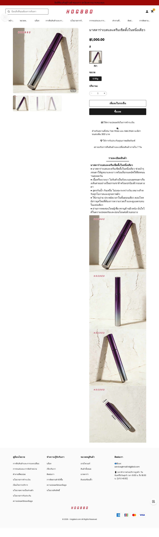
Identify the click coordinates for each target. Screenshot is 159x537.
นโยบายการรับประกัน (76, 20)
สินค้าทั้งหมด (86, 469)
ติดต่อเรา (130, 20)
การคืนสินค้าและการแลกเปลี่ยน (54, 20)
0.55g (95, 78)
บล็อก (37, 20)
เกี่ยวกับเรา (51, 469)
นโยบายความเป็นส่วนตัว (23, 490)
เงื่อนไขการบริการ (20, 485)
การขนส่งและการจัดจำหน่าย (96, 20)
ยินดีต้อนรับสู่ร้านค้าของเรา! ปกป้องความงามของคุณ (79, 2)
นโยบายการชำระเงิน (22, 479)
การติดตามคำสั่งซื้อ (144, 20)
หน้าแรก (10, 20)
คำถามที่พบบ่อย (115, 20)
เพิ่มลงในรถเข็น (118, 103)
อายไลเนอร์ (85, 463)
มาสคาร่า (85, 474)
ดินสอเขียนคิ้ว (86, 479)
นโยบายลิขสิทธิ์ (53, 490)
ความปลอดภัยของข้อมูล (23, 501)
